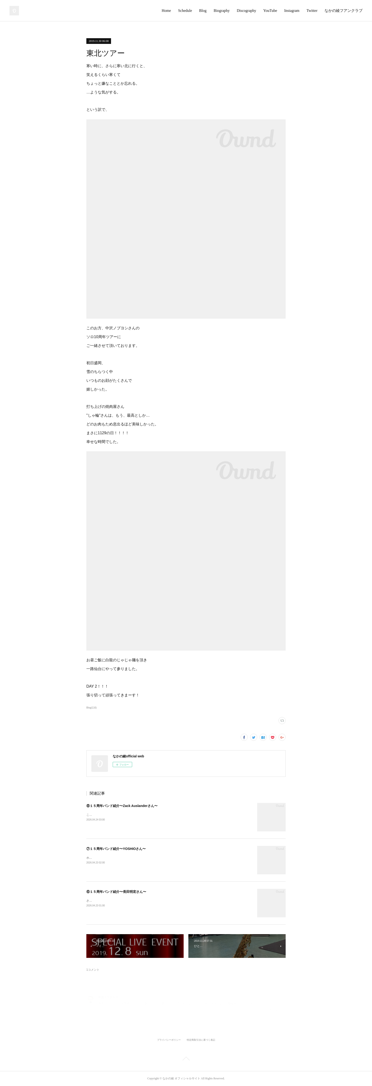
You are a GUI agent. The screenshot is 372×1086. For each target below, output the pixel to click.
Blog (202, 11)
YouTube (270, 11)
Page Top (186, 1059)
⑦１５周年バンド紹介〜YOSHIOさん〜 (116, 849)
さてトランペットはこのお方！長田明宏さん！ (116, 900)
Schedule (185, 11)
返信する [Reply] (278, 1010)
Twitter (312, 11)
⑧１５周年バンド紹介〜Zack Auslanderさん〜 (122, 806)
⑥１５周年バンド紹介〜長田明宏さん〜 (116, 892)
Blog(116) (91, 707)
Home (166, 11)
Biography (222, 11)
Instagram (291, 11)
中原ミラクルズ (108, 997)
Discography (246, 11)
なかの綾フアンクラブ (344, 11)
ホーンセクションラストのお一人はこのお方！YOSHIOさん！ (126, 857)
